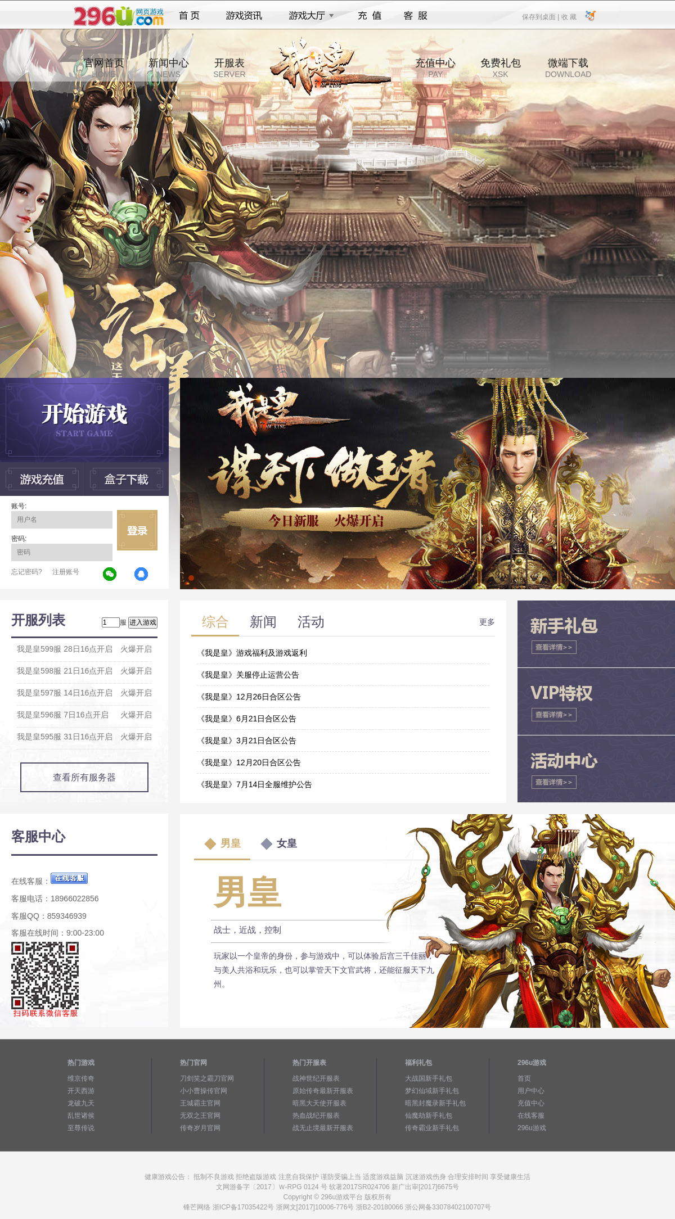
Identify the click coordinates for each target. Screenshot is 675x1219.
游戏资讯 (244, 16)
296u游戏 (532, 1128)
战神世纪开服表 (316, 1078)
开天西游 (81, 1091)
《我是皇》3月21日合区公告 (246, 740)
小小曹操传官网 (203, 1091)
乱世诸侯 (81, 1115)
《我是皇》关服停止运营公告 (248, 674)
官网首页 (104, 68)
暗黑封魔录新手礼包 (435, 1103)
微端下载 (568, 68)
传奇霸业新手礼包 (432, 1128)
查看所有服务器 (84, 777)
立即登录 (137, 530)
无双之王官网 (200, 1115)
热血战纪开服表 (316, 1115)
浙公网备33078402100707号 (448, 1207)
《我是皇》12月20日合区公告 (249, 762)
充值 (369, 16)
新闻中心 (168, 68)
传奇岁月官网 (200, 1128)
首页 (189, 16)
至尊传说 (81, 1128)
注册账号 (65, 572)
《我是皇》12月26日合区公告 (249, 696)
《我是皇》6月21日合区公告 (246, 718)
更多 (487, 621)
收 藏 (568, 16)
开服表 (229, 68)
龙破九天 (81, 1103)
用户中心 (531, 1091)
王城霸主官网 (200, 1103)
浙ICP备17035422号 (243, 1207)
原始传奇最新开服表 (322, 1091)
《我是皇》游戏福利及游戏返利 (252, 652)
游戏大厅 (308, 16)
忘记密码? (26, 572)
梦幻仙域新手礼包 (432, 1091)
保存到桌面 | (541, 16)
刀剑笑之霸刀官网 (207, 1078)
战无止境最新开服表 (322, 1128)
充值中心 (435, 68)
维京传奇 (81, 1078)
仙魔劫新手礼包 (428, 1115)
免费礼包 (500, 68)
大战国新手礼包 (428, 1078)
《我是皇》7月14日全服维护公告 (254, 784)
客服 (416, 16)
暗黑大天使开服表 (319, 1103)
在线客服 (531, 1115)
